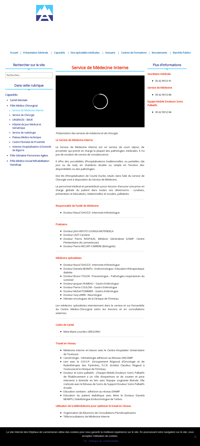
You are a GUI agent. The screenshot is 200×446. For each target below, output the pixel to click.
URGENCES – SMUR (22, 119)
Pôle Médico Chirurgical (24, 105)
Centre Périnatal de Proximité (28, 142)
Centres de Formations (133, 52)
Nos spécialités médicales (85, 52)
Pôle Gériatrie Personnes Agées (29, 155)
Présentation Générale (35, 52)
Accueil (14, 52)
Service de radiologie (24, 132)
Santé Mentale (18, 100)
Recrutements (159, 52)
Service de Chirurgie (23, 115)
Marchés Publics (182, 52)
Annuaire (110, 52)
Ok (85, 441)
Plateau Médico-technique (26, 137)
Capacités (59, 52)
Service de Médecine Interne (27, 110)
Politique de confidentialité (103, 441)
